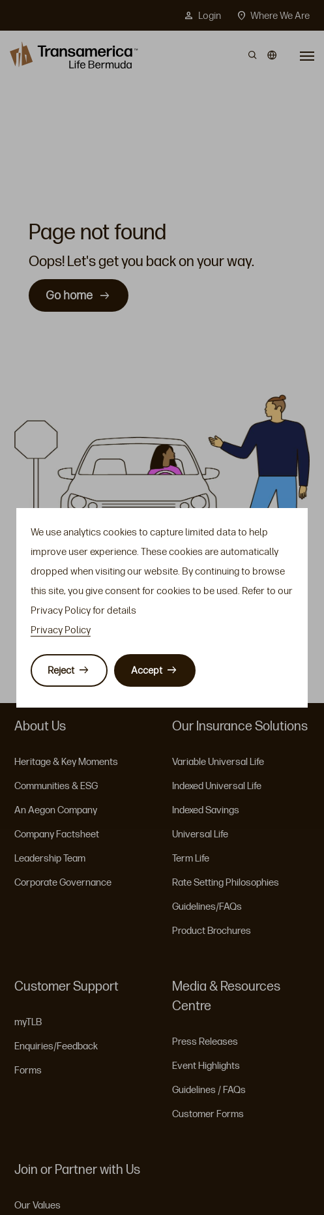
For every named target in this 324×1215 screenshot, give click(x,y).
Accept (146, 670)
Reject (61, 670)
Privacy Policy (61, 630)
